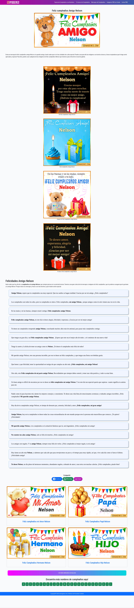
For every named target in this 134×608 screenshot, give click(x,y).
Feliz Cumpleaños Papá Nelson (97, 521)
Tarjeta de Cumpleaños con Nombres (64, 2)
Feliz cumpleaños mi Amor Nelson (36, 521)
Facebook (57, 479)
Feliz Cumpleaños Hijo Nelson (98, 563)
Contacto (81, 593)
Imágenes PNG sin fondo (113, 2)
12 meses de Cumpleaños (83, 2)
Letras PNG (125, 2)
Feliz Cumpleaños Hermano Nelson (36, 563)
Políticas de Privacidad (73, 593)
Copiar (78, 479)
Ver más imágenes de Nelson (67, 573)
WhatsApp (68, 479)
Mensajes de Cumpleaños (98, 2)
